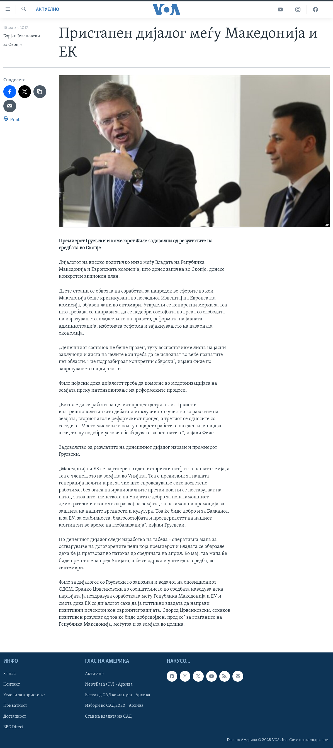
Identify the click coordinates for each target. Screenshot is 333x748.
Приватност (15, 706)
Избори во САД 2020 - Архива (114, 706)
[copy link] (39, 91)
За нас (9, 674)
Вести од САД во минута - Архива (117, 695)
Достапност (14, 716)
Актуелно (47, 9)
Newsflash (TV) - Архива (109, 685)
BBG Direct (13, 727)
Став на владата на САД (108, 716)
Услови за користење (24, 695)
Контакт (11, 685)
